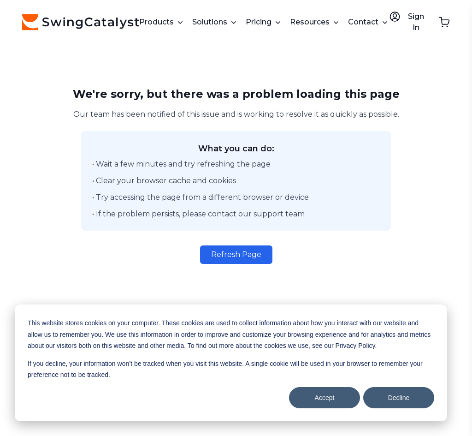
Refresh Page (236, 254)
